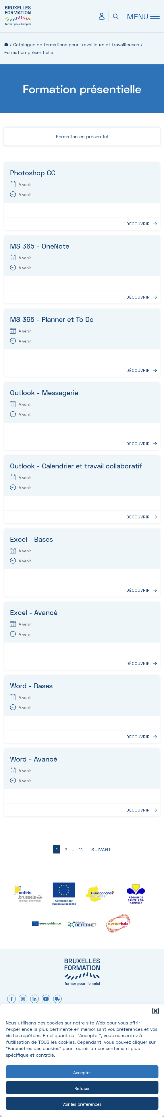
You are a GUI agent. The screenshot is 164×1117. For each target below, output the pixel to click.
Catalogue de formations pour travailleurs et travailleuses (76, 44)
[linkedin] (34, 999)
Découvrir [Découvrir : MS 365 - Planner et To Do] (138, 370)
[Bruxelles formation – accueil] (17, 25)
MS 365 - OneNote (39, 246)
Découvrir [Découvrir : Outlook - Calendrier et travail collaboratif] (138, 517)
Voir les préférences (82, 1104)
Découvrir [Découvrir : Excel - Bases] (138, 590)
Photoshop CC (32, 172)
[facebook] (11, 999)
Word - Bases (31, 685)
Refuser (82, 1088)
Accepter (82, 1072)
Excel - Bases (31, 539)
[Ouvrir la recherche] (116, 16)
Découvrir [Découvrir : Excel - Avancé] (138, 664)
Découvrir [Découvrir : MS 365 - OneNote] (138, 297)
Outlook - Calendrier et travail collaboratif (76, 466)
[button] (155, 1011)
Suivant (101, 849)
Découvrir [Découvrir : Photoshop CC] (138, 224)
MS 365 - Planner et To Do (52, 319)
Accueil (6, 44)
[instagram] (23, 999)
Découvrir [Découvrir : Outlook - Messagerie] (138, 444)
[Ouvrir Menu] (141, 16)
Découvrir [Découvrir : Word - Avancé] (138, 810)
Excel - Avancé (33, 612)
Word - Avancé (33, 759)
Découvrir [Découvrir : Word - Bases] (138, 737)
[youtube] (46, 999)
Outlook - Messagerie (44, 392)
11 (81, 849)
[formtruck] (57, 999)
